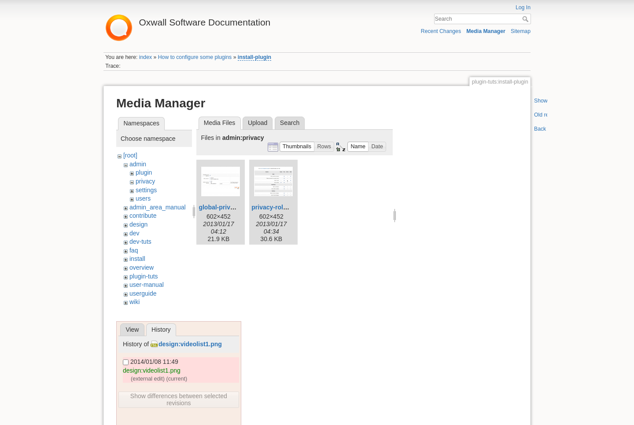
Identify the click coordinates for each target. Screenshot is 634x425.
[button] (297, 147)
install (137, 258)
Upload (257, 122)
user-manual (146, 284)
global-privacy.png (226, 207)
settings (146, 190)
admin (137, 164)
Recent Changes (441, 31)
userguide (143, 293)
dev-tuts (140, 241)
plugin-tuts (143, 276)
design (138, 224)
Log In (523, 7)
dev (134, 233)
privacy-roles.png (277, 207)
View (132, 329)
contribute (142, 215)
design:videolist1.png (190, 344)
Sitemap (521, 31)
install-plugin (254, 57)
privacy (145, 181)
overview (141, 267)
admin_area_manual (157, 207)
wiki (134, 301)
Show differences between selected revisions (178, 399)
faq (133, 250)
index (145, 57)
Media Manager (485, 31)
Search (526, 19)
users (143, 198)
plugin (144, 172)
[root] (130, 155)
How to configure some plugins (195, 57)
